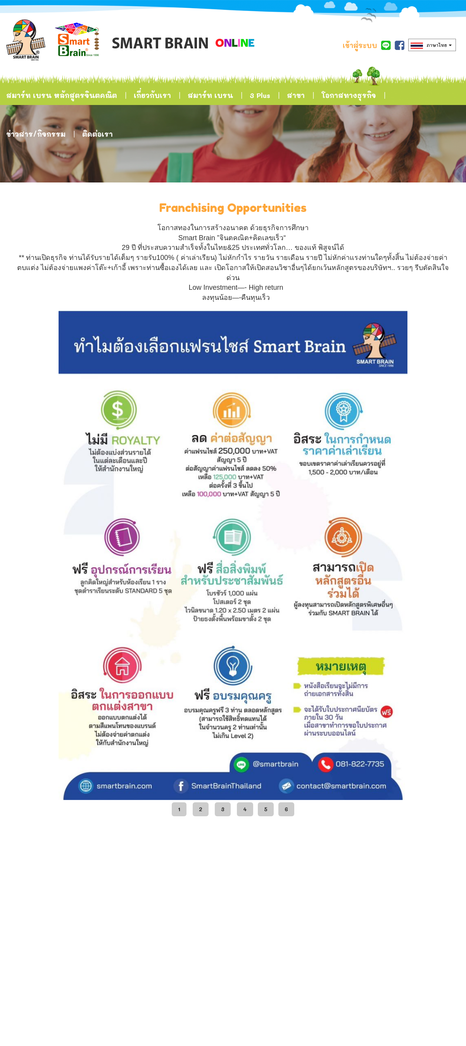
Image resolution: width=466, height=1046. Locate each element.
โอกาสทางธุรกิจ (348, 95)
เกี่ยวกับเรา (152, 95)
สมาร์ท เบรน (210, 95)
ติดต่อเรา (97, 134)
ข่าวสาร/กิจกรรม (36, 134)
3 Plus (260, 95)
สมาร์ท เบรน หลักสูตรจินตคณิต (61, 95)
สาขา (296, 95)
